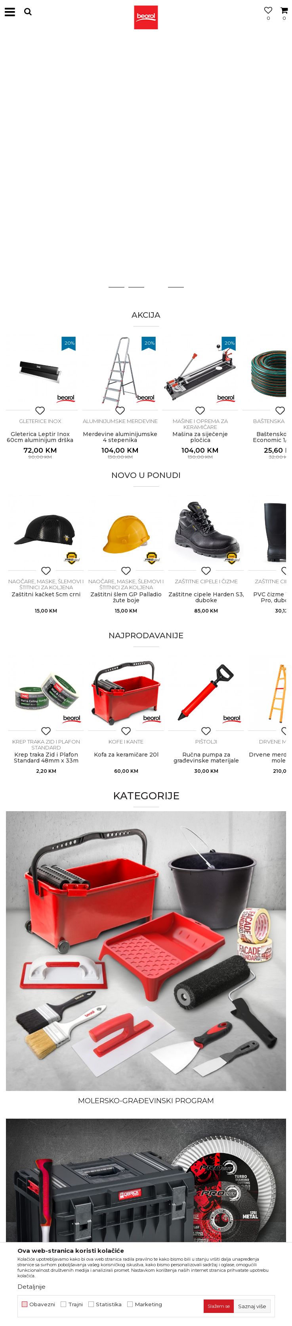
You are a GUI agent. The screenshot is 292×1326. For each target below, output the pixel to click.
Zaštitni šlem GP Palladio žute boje (126, 597)
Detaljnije (31, 1286)
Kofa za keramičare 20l (126, 755)
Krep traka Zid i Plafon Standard (46, 744)
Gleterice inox (46, 421)
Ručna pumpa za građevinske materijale (206, 758)
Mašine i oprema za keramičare (206, 424)
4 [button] (176, 287)
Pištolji (206, 741)
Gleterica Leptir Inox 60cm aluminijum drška (46, 437)
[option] (146, 51)
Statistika (109, 1304)
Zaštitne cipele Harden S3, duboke (206, 597)
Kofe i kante (126, 741)
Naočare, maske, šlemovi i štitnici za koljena (46, 584)
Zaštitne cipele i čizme (206, 581)
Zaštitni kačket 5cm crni (45, 595)
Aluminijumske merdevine (126, 421)
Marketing (148, 1304)
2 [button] (136, 287)
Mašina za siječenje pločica (206, 437)
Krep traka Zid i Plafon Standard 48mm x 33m (46, 758)
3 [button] (156, 287)
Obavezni (42, 1304)
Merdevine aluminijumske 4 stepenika (126, 437)
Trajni (75, 1304)
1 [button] (116, 287)
